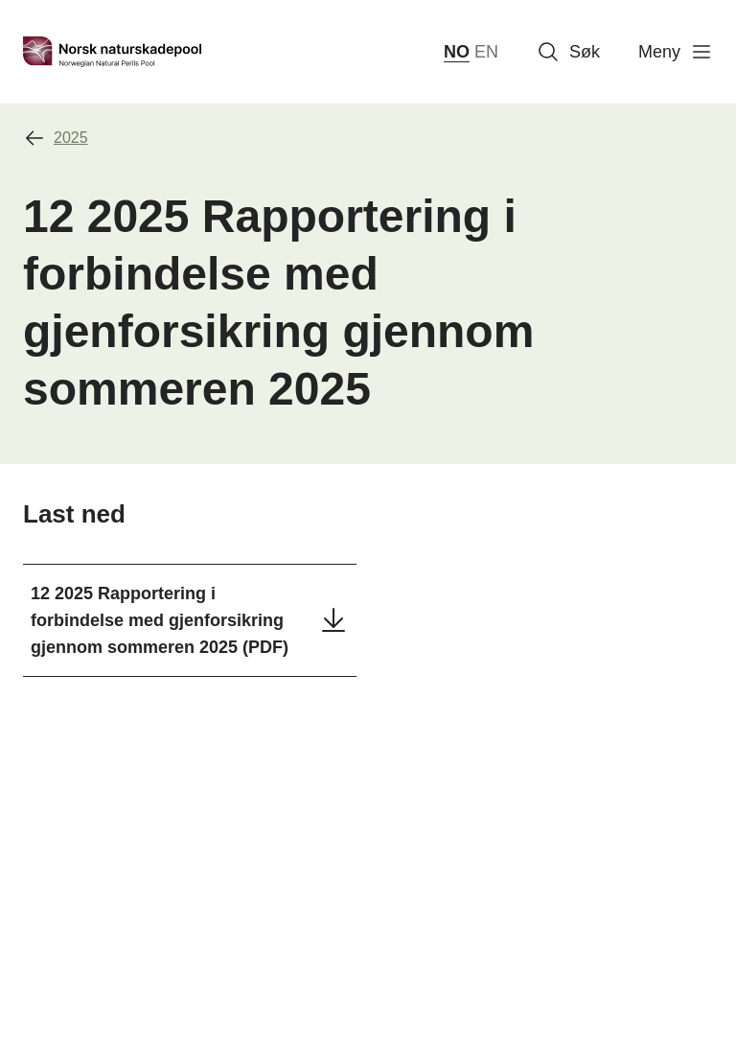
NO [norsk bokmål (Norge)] (457, 51)
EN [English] (486, 51)
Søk (568, 51)
